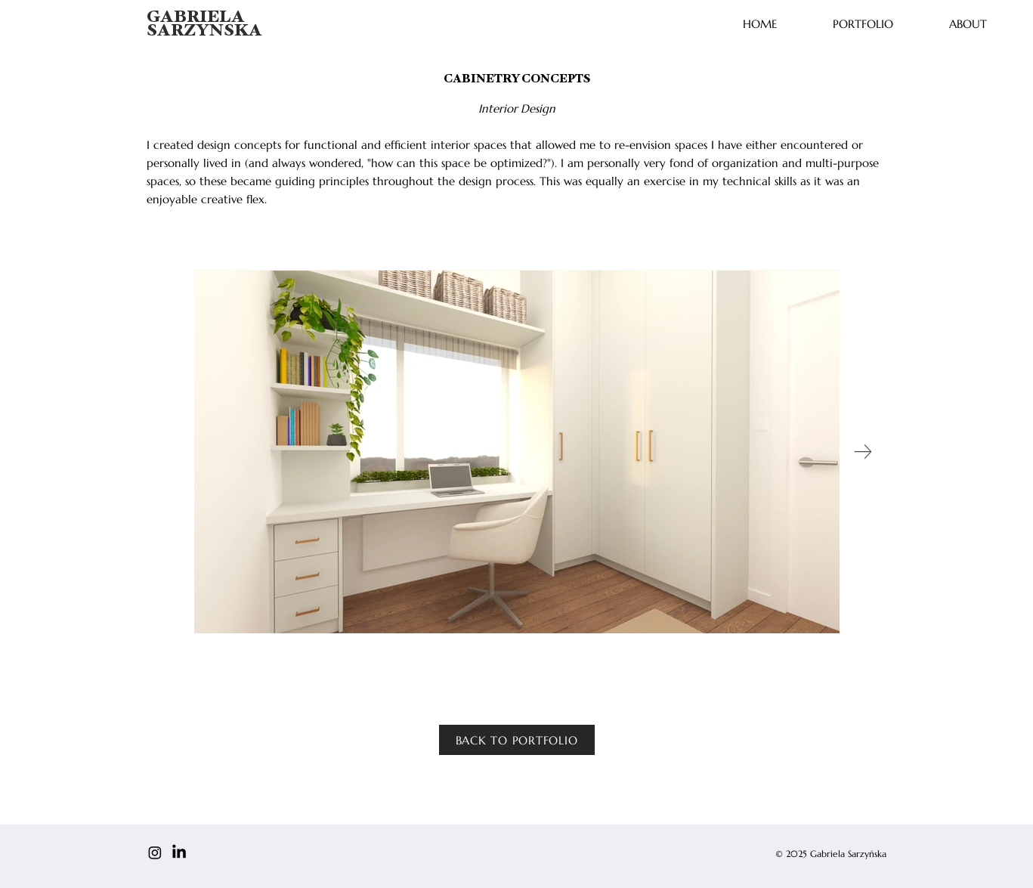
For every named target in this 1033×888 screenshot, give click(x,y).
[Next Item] (863, 451)
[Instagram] (155, 852)
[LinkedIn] (179, 852)
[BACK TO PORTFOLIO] (517, 740)
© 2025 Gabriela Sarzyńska (830, 853)
